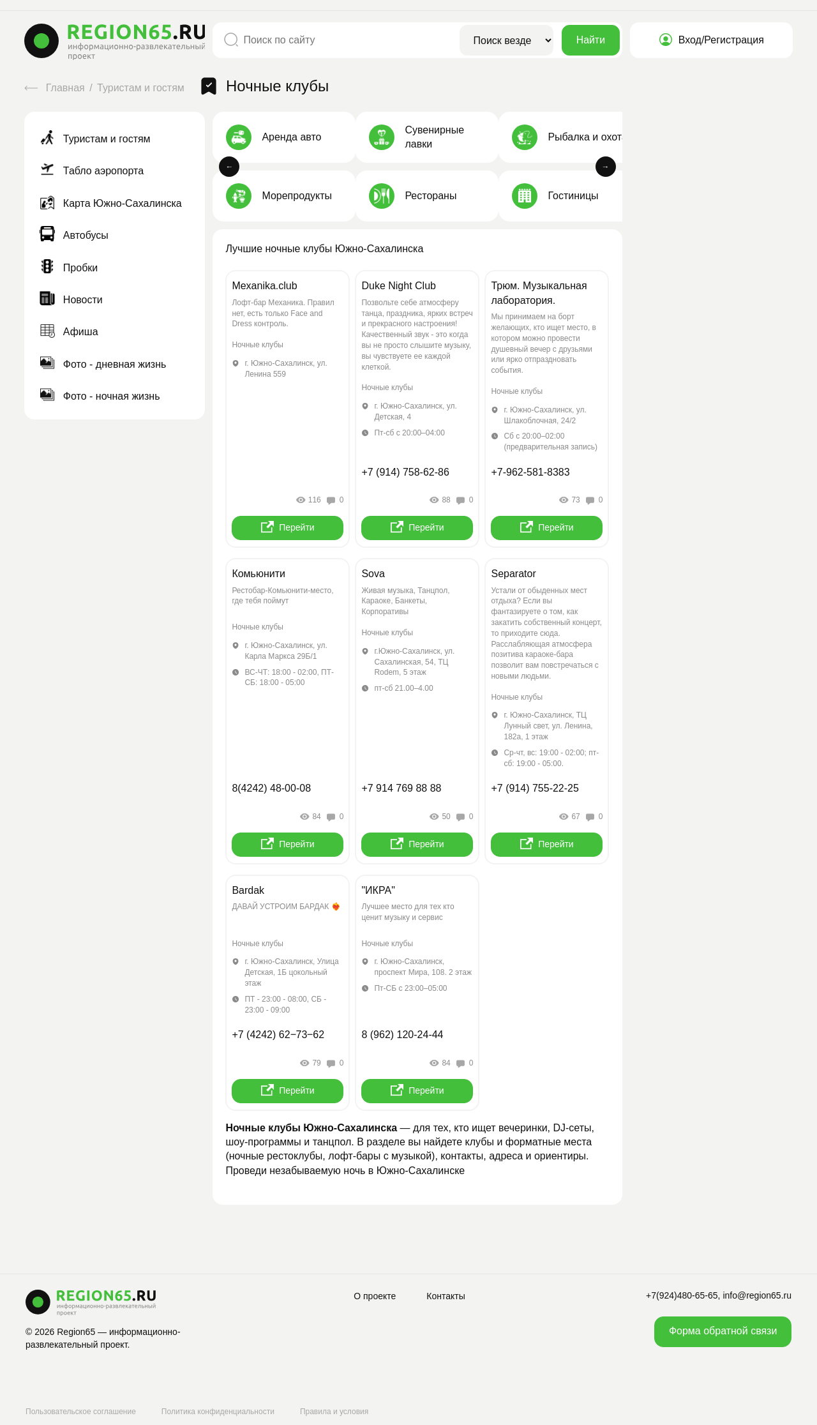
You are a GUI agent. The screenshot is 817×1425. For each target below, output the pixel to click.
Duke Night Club (398, 285)
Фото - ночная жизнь (100, 396)
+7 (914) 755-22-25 (534, 788)
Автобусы (74, 235)
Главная (55, 87)
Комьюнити (258, 573)
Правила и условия (334, 1411)
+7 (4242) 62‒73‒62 (278, 1034)
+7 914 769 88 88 (401, 788)
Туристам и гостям (142, 87)
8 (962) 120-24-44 (402, 1034)
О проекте (375, 1296)
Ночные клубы (257, 344)
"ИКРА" (377, 890)
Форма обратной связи (722, 1330)
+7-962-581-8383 (530, 472)
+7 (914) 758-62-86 (405, 472)
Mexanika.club (264, 285)
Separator (513, 573)
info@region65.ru (757, 1295)
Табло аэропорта (92, 170)
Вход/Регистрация (711, 39)
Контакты (445, 1296)
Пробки (69, 267)
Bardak (248, 890)
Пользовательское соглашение (81, 1411)
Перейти (287, 526)
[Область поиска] (506, 40)
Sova (372, 573)
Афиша (69, 331)
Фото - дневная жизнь (103, 364)
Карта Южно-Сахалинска (110, 203)
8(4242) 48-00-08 (271, 788)
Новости (71, 299)
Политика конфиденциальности (217, 1411)
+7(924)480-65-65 (681, 1295)
